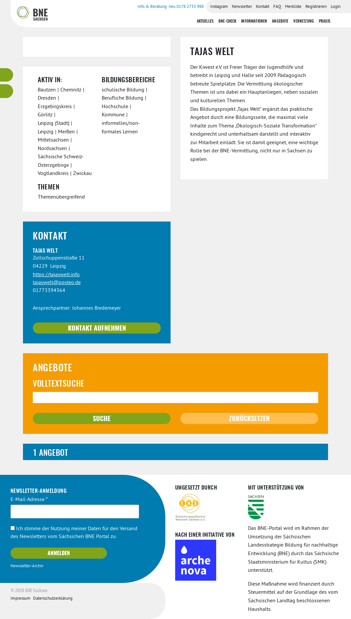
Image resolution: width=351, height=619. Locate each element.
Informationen (254, 21)
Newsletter (242, 7)
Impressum (20, 598)
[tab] (175, 452)
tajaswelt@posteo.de (57, 283)
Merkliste (293, 7)
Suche (102, 419)
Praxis (324, 21)
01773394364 (49, 290)
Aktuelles (205, 21)
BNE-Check (227, 21)
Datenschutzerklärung (52, 598)
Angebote (280, 21)
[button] (175, 452)
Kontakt (262, 7)
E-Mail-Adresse (29, 499)
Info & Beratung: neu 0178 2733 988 (170, 7)
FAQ (277, 7)
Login (336, 7)
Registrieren (316, 7)
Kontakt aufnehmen (97, 328)
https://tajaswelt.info (56, 275)
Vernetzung (303, 21)
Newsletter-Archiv (26, 566)
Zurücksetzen (249, 419)
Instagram (219, 7)
